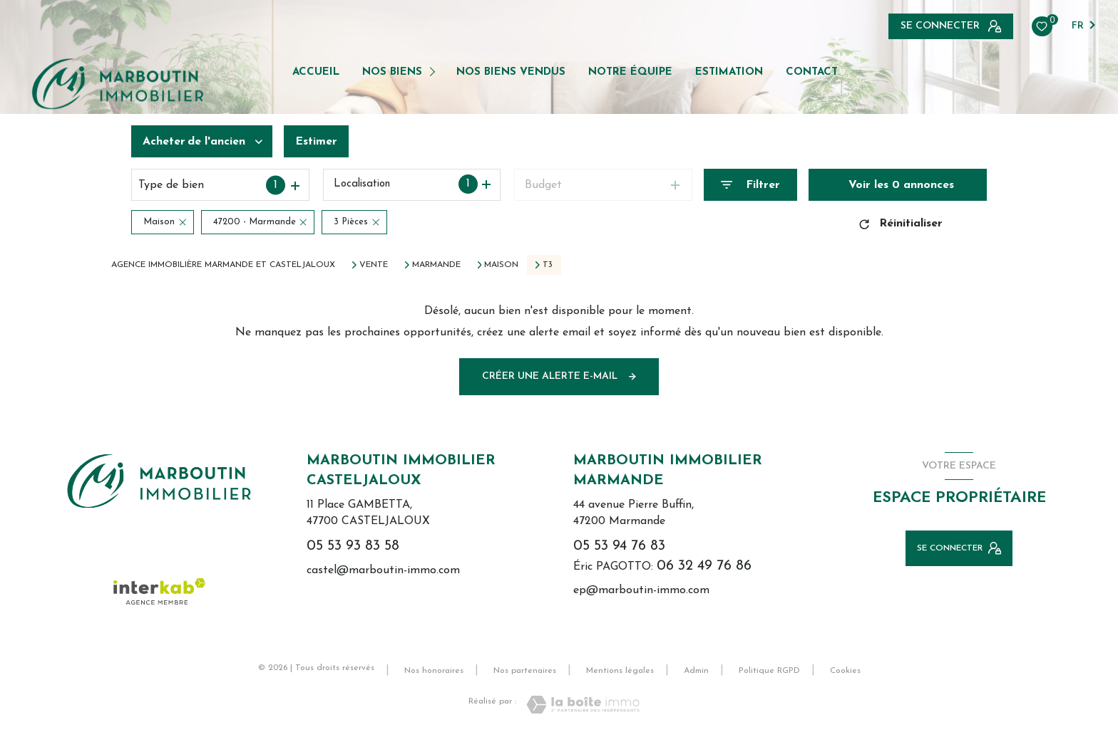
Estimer (316, 141)
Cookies (845, 671)
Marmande (436, 265)
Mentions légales (620, 671)
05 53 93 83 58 (353, 546)
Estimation (729, 72)
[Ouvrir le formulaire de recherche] (750, 185)
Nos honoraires (433, 671)
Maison (501, 265)
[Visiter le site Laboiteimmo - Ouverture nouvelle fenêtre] (583, 705)
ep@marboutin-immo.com (641, 590)
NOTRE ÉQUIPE (630, 72)
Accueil (315, 72)
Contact (812, 72)
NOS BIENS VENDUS (510, 72)
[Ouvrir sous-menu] (434, 70)
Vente (373, 265)
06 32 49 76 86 (704, 566)
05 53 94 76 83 (619, 546)
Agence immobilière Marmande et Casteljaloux (223, 265)
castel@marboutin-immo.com (383, 570)
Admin (696, 671)
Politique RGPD (769, 671)
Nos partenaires (524, 671)
